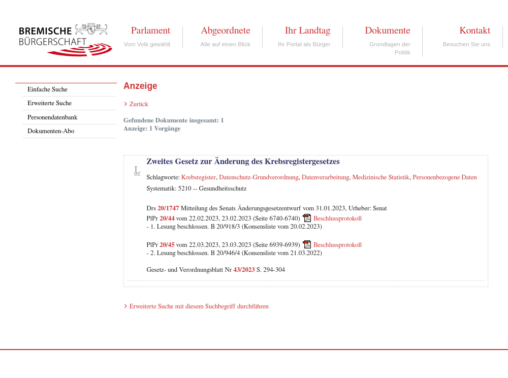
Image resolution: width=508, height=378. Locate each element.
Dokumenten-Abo (50, 131)
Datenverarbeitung (325, 177)
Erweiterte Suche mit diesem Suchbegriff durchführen (199, 306)
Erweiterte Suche (49, 103)
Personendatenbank (52, 117)
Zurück (139, 104)
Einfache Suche (47, 89)
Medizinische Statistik (381, 177)
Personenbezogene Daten (444, 177)
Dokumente (387, 30)
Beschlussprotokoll (337, 218)
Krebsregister (198, 177)
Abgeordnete (225, 30)
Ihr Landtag (307, 30)
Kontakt (474, 30)
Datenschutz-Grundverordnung (258, 177)
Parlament (150, 30)
